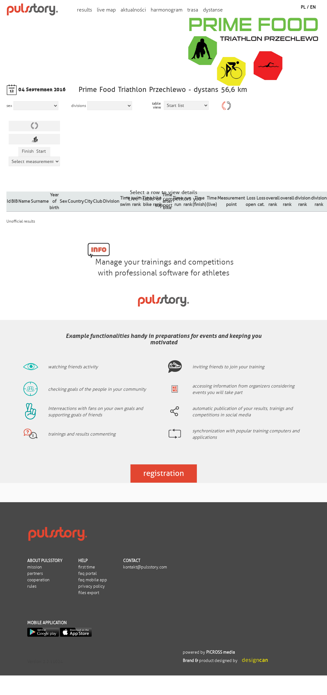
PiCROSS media (220, 652)
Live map (106, 10)
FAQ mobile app (92, 580)
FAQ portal (87, 573)
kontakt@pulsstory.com (145, 567)
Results (84, 10)
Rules (32, 586)
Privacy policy (91, 586)
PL (303, 7)
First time (86, 567)
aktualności (133, 10)
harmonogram (166, 10)
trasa (192, 10)
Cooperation (38, 580)
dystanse (213, 10)
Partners (35, 573)
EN (313, 7)
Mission (34, 567)
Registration (163, 473)
